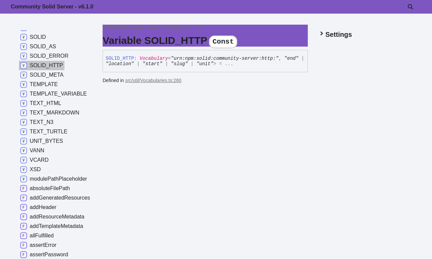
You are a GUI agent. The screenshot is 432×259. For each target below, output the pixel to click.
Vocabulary (154, 58)
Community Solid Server (132, 27)
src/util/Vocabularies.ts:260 (153, 80)
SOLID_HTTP (181, 27)
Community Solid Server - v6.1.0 (52, 6)
